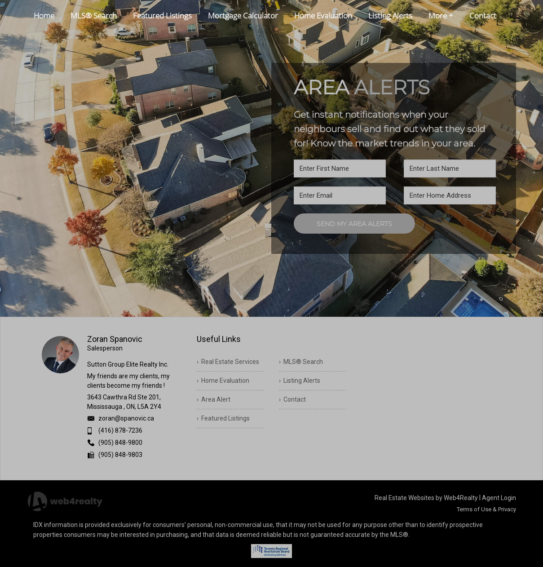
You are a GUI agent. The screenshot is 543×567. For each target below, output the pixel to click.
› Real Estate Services (228, 361)
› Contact (292, 399)
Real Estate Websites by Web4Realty (426, 497)
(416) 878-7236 (120, 430)
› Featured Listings (223, 418)
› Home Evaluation (223, 380)
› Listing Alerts (299, 380)
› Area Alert (213, 399)
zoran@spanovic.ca (126, 418)
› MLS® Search (301, 361)
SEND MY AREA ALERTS (354, 224)
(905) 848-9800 (120, 442)
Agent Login (499, 497)
